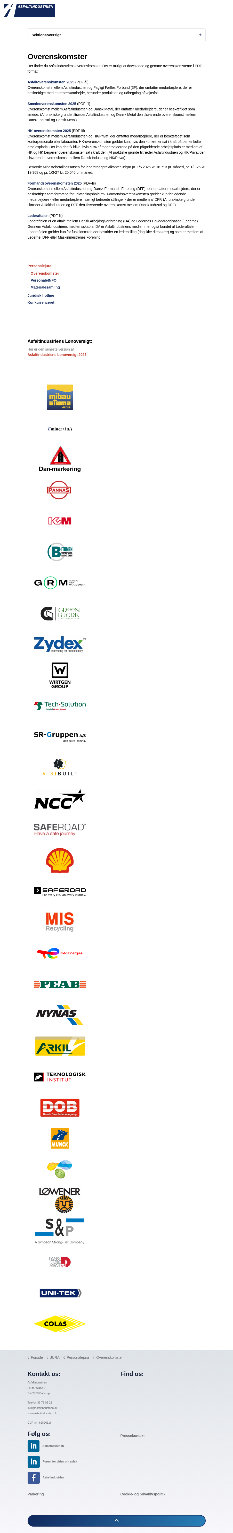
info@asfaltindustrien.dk (43, 1407)
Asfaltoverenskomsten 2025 (51, 82)
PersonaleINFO (44, 280)
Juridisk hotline (41, 295)
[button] (117, 1521)
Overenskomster (45, 273)
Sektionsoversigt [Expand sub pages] (117, 35)
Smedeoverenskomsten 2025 (52, 104)
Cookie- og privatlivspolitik (143, 1494)
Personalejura (40, 266)
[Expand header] (225, 9)
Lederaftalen (38, 216)
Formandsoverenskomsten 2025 (55, 183)
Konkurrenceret (41, 302)
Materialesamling (45, 287)
